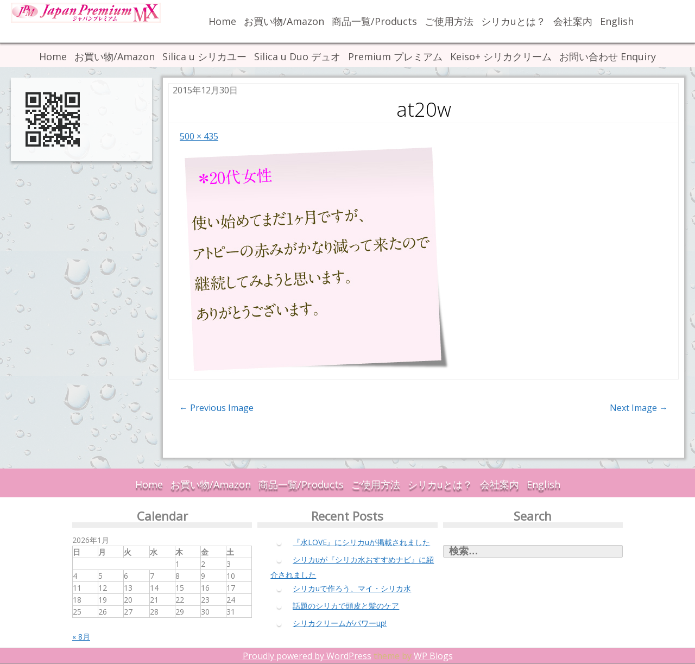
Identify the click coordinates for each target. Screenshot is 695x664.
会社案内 (572, 21)
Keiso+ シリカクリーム (501, 56)
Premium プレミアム (395, 56)
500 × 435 (199, 136)
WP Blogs (433, 656)
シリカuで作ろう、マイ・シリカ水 (352, 588)
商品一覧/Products (374, 21)
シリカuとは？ (513, 21)
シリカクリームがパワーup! (340, 623)
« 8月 (81, 636)
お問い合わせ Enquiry (607, 56)
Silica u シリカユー (204, 56)
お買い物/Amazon (284, 21)
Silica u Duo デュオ (297, 56)
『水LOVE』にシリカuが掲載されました (361, 542)
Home (222, 21)
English (617, 21)
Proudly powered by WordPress (307, 656)
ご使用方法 (449, 21)
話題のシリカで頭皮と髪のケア (346, 605)
